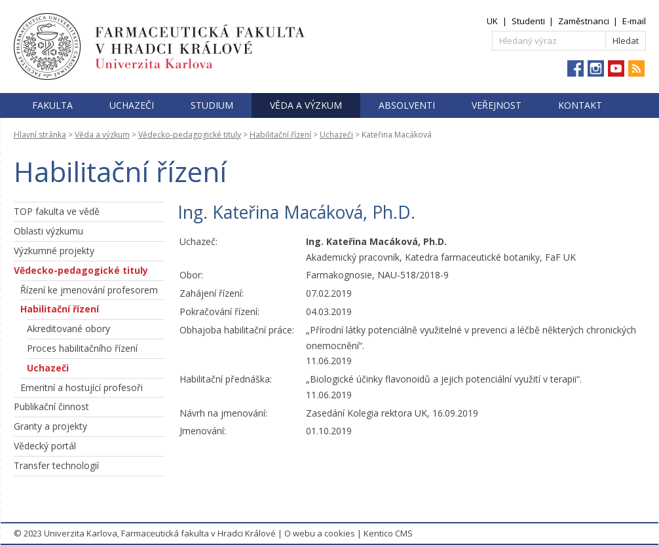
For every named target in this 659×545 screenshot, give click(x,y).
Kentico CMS (388, 533)
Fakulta (52, 105)
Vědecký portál (45, 446)
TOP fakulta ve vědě (57, 211)
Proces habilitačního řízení (82, 348)
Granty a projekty (50, 426)
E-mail (634, 21)
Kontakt (580, 105)
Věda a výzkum (306, 105)
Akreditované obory (68, 328)
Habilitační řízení (280, 134)
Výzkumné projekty (54, 250)
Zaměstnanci (583, 21)
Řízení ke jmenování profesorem (89, 290)
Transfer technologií (56, 465)
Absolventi (407, 105)
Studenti (528, 21)
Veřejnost (496, 105)
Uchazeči (131, 105)
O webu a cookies (319, 533)
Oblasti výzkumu (48, 231)
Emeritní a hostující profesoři (81, 387)
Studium (212, 105)
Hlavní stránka (40, 134)
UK (492, 21)
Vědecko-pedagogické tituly (189, 134)
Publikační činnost (51, 406)
